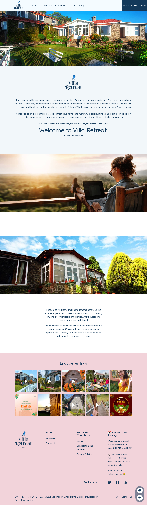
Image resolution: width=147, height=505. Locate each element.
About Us (50, 438)
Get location (90, 482)
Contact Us (51, 443)
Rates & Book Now (134, 5)
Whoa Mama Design (74, 497)
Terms (80, 441)
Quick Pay (79, 5)
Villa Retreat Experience (55, 5)
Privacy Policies (84, 454)
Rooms (33, 5)
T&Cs (117, 497)
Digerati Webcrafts (24, 500)
